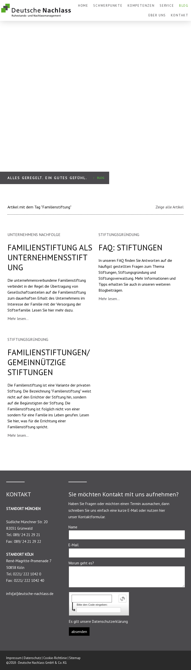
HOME (83, 5)
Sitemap (75, 658)
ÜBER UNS (157, 15)
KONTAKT (180, 15)
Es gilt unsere (98, 621)
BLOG (184, 5)
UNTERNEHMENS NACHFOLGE (33, 234)
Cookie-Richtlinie (55, 658)
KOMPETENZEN (141, 5)
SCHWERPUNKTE (108, 5)
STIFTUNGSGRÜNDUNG (118, 234)
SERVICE (167, 5)
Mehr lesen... (18, 318)
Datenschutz (32, 658)
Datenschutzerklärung (110, 621)
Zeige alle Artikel (169, 206)
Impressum (14, 658)
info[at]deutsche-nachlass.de (29, 593)
